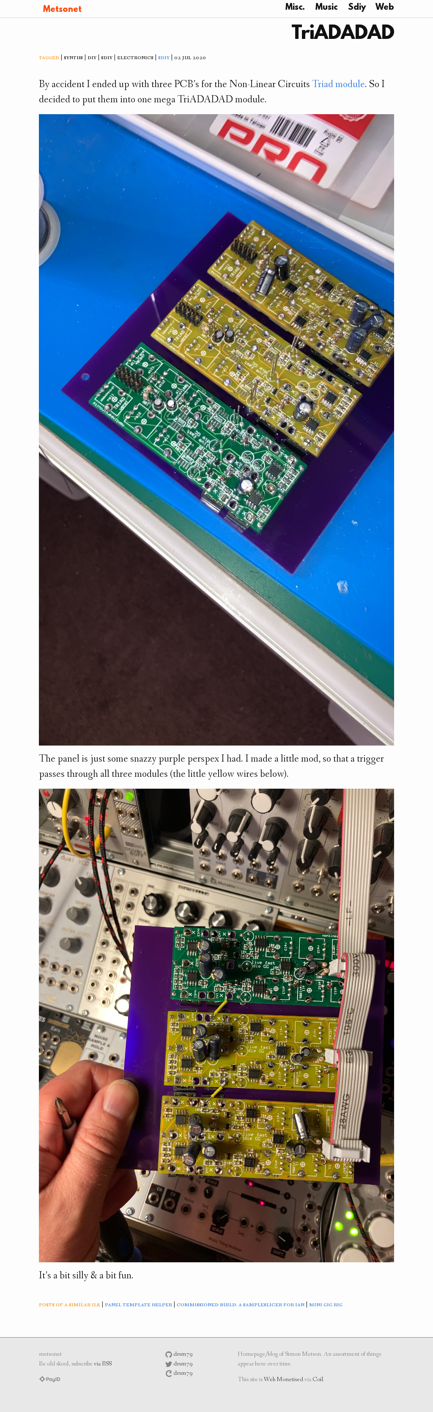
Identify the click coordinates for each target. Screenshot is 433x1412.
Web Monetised (283, 1380)
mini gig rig (326, 1305)
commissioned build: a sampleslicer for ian (240, 1305)
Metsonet (62, 9)
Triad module (338, 85)
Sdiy (357, 7)
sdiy (164, 58)
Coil (317, 1380)
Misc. (295, 7)
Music (326, 7)
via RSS (103, 1364)
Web (384, 7)
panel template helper (138, 1305)
